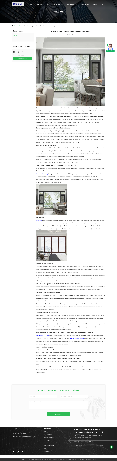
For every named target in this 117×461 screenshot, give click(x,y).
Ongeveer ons (58, 4)
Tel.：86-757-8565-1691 (19, 433)
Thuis (15, 26)
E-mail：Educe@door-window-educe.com (24, 436)
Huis (30, 4)
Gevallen (15, 39)
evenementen (85, 4)
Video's (48, 4)
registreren (100, 445)
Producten (39, 4)
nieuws (20, 26)
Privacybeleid (24, 459)
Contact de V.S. (72, 4)
